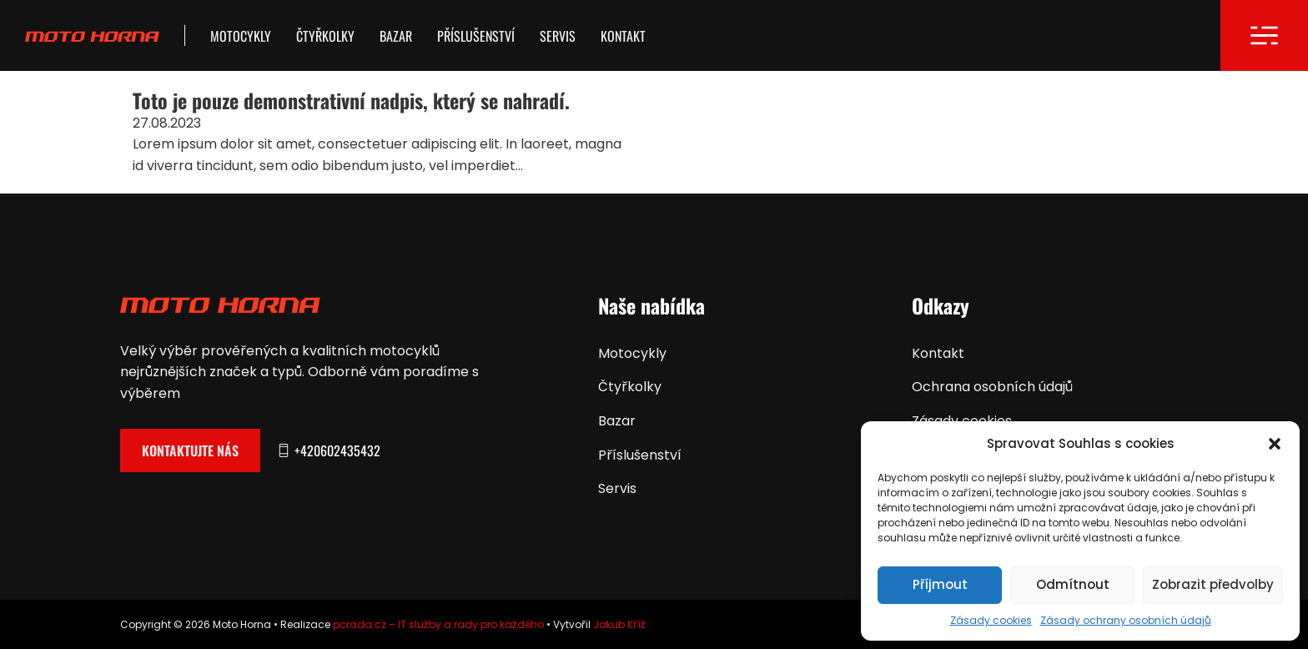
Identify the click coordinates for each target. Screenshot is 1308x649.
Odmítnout (1072, 584)
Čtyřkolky (325, 36)
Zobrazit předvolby (1213, 584)
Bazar (396, 36)
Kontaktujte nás (190, 450)
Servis (558, 36)
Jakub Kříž (619, 624)
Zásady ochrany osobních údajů (1125, 620)
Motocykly (240, 36)
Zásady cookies (991, 620)
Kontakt (623, 36)
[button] (1274, 443)
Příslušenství (476, 36)
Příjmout (940, 584)
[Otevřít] (1264, 35)
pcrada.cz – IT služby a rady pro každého (438, 624)
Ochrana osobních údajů (992, 386)
